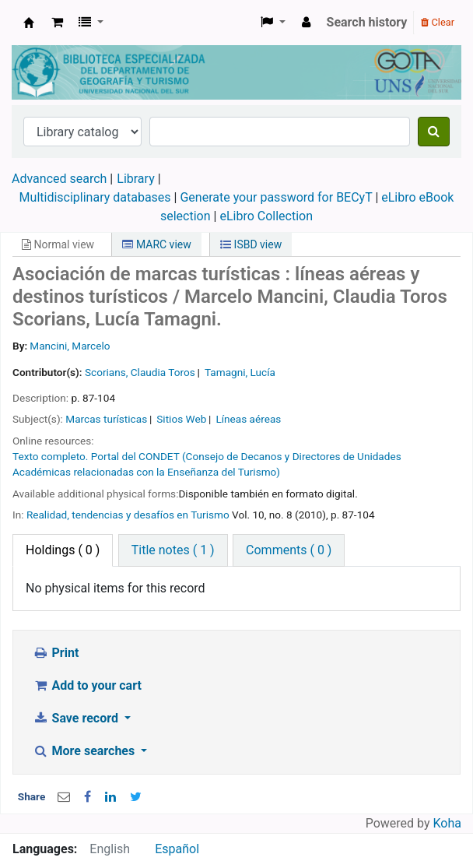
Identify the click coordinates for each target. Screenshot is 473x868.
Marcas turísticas (106, 419)
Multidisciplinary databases (96, 197)
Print (56, 652)
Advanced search (59, 178)
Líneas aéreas (248, 419)
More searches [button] (85, 750)
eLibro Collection (266, 216)
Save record (77, 718)
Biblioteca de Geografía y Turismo (28, 22)
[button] (57, 22)
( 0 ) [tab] (63, 550)
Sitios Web (181, 419)
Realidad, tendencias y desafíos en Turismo (127, 514)
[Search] (434, 131)
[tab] (173, 550)
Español (177, 849)
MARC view (156, 244)
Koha (447, 823)
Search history (367, 22)
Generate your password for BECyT (276, 197)
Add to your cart (87, 685)
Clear (437, 22)
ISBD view (251, 244)
